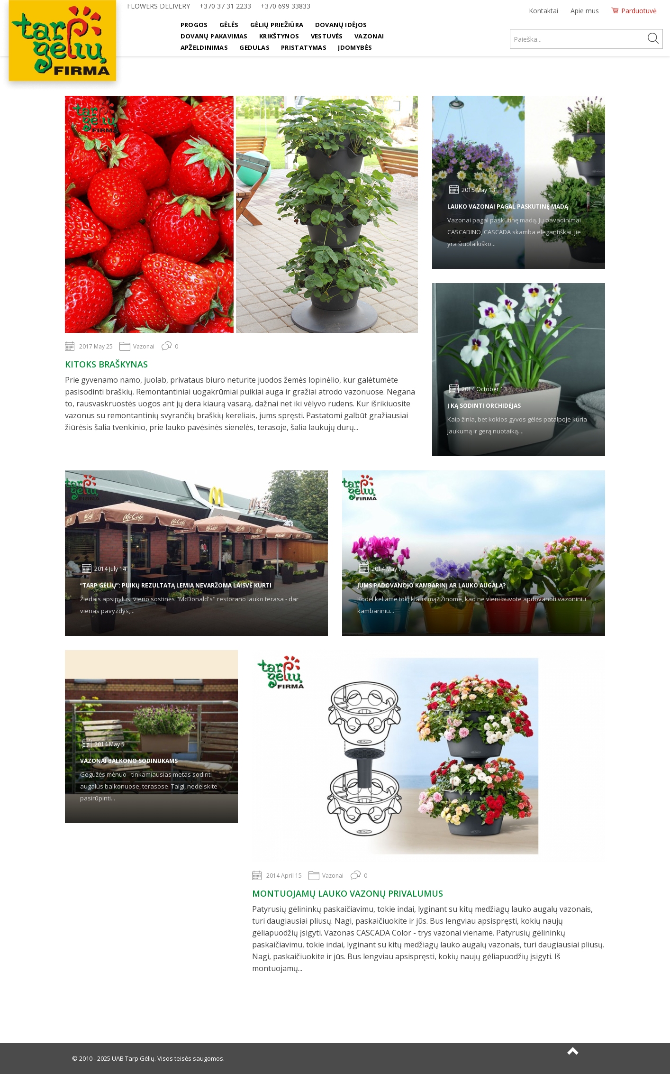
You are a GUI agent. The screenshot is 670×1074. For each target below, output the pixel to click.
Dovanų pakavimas (214, 36)
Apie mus (584, 10)
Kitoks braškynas (106, 364)
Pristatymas (303, 47)
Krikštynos (279, 36)
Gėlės (229, 24)
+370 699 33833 (285, 5)
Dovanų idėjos (341, 24)
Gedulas (254, 47)
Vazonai (369, 36)
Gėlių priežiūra (277, 24)
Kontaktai (543, 10)
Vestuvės (327, 36)
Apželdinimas (204, 47)
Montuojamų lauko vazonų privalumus (347, 893)
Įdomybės (355, 47)
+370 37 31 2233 (225, 5)
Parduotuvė (639, 10)
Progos (194, 24)
